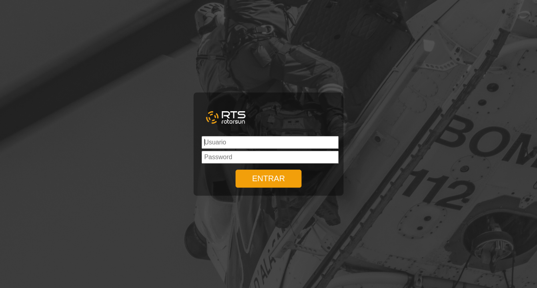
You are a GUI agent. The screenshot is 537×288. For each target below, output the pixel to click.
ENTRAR (268, 178)
